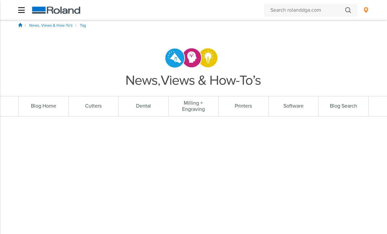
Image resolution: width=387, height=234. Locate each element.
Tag (83, 25)
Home (20, 25)
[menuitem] (366, 10)
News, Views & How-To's (51, 25)
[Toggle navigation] (21, 10)
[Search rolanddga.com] (307, 10)
